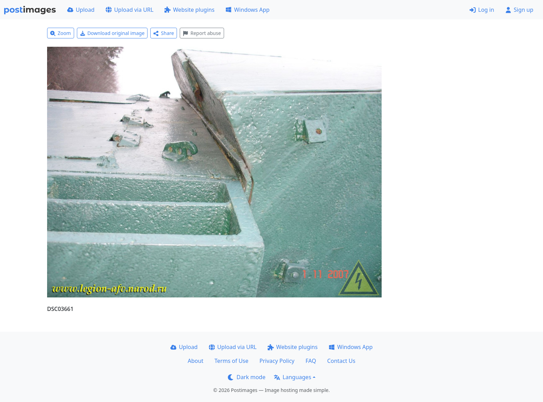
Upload (81, 10)
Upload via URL (129, 10)
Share (163, 33)
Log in (482, 10)
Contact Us (341, 361)
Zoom (60, 33)
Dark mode (246, 377)
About (195, 361)
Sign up (519, 10)
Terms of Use (231, 361)
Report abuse (202, 33)
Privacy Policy (276, 361)
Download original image (112, 33)
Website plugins (189, 10)
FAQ (310, 361)
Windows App (247, 10)
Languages (292, 377)
